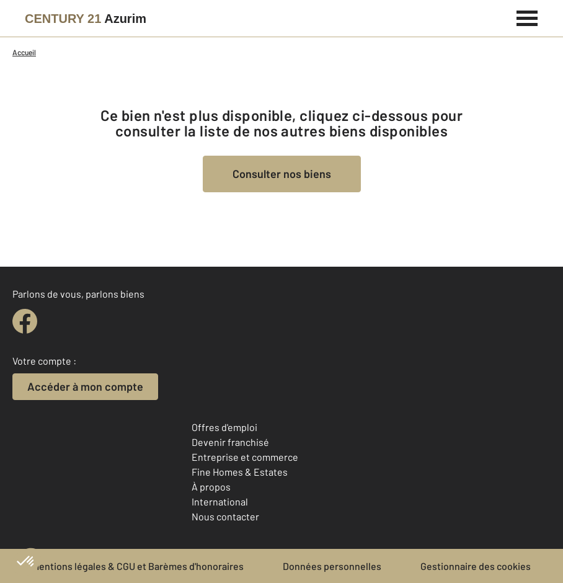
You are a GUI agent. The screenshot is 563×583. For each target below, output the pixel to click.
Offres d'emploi (224, 427)
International (220, 501)
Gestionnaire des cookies (475, 566)
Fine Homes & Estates (240, 472)
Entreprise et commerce (245, 457)
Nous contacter (225, 516)
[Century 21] (85, 18)
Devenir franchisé (230, 442)
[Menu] (527, 16)
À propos (211, 486)
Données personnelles (332, 566)
